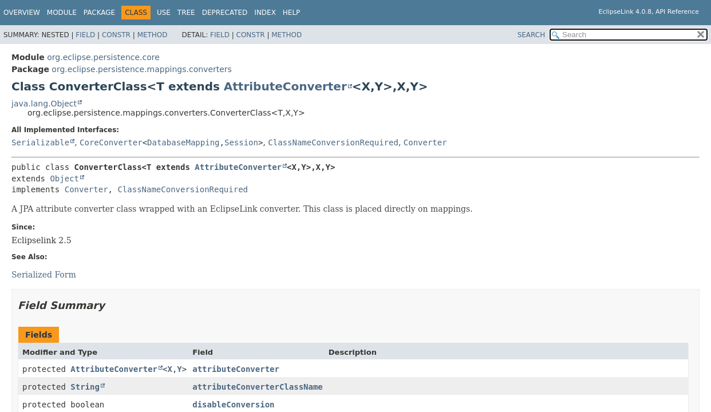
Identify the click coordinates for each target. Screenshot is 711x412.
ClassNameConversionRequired (333, 142)
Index (265, 13)
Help (292, 13)
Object (64, 178)
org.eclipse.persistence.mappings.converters (142, 69)
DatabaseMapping (183, 142)
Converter (425, 142)
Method (152, 35)
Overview (21, 13)
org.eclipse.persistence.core (103, 57)
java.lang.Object (44, 103)
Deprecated (225, 13)
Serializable (40, 142)
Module (62, 13)
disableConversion (233, 404)
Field (85, 35)
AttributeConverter (285, 86)
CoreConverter (111, 142)
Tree (186, 13)
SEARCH (532, 35)
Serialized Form (43, 274)
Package (99, 13)
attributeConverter (235, 369)
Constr (116, 35)
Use (164, 13)
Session (241, 142)
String (85, 386)
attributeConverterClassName (257, 386)
